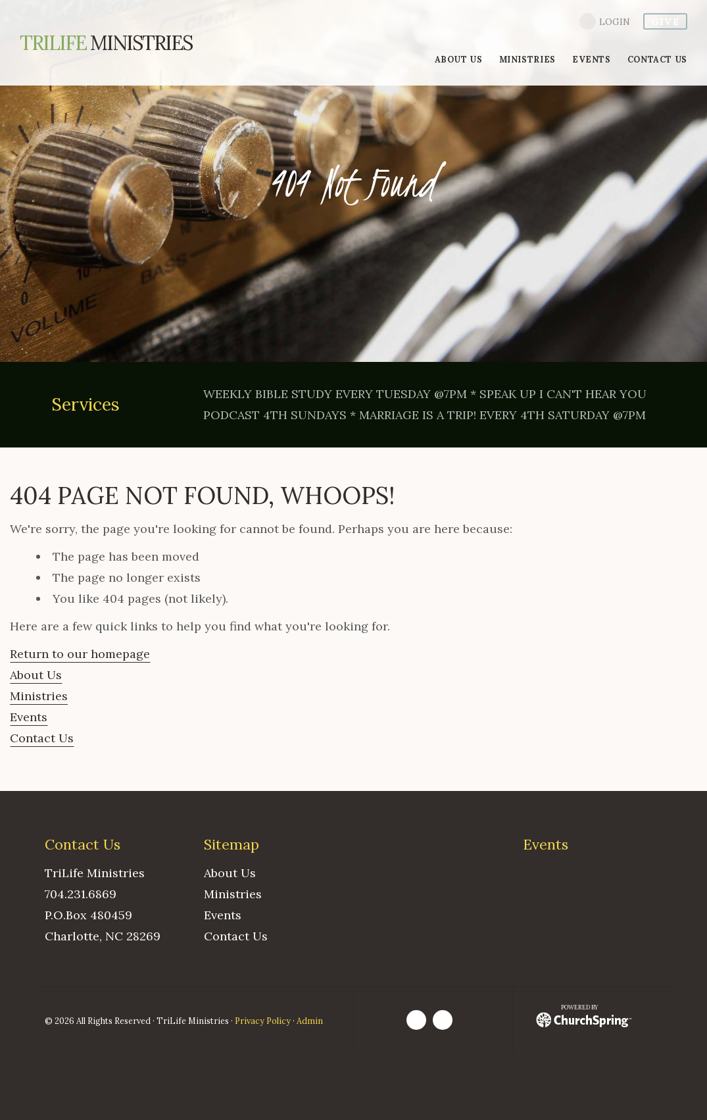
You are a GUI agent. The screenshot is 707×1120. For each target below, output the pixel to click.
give (665, 22)
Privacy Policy (263, 1020)
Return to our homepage (80, 653)
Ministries (106, 42)
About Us (36, 674)
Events (28, 717)
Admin (310, 1020)
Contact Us (42, 738)
